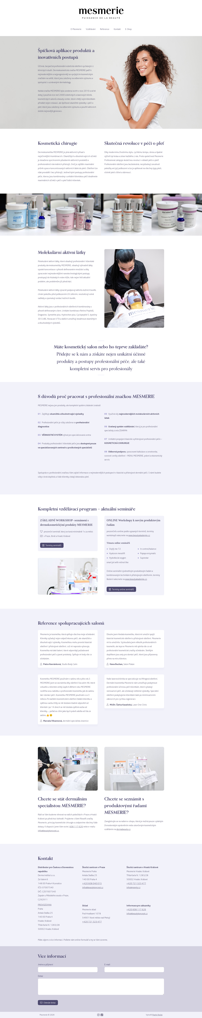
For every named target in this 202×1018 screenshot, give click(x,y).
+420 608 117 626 (136, 909)
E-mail (107, 964)
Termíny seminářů (51, 545)
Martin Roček (157, 1015)
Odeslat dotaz (48, 1002)
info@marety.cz (133, 887)
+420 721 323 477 (136, 883)
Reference (104, 29)
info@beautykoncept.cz (48, 830)
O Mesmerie (76, 29)
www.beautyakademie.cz (139, 535)
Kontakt (117, 29)
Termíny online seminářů (121, 589)
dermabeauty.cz (123, 829)
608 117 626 (76, 826)
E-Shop (128, 29)
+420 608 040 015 (92, 883)
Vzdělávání (91, 29)
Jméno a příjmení (45, 964)
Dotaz (40, 976)
